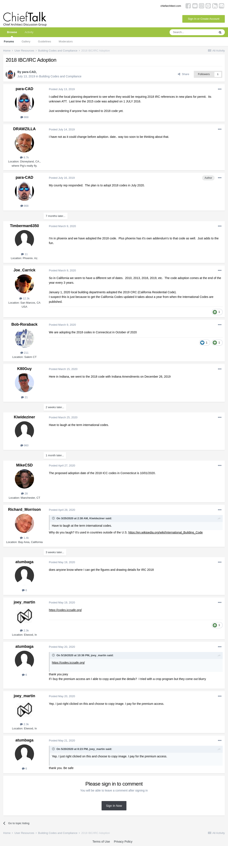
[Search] (192, 32)
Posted (62, 89)
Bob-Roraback (24, 324)
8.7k (24, 157)
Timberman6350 (24, 226)
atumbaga (24, 562)
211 (24, 352)
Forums (9, 41)
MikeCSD (24, 465)
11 (24, 254)
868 (24, 117)
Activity (29, 32)
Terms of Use (101, 841)
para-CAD (29, 72)
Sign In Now (114, 805)
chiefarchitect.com (170, 5)
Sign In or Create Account (203, 18)
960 (24, 445)
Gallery (26, 41)
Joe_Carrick (24, 270)
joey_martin (24, 602)
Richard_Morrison (24, 509)
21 (24, 397)
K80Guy (24, 369)
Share (183, 74)
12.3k (24, 298)
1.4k (24, 537)
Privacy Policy (123, 841)
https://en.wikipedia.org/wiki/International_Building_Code (165, 532)
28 (24, 493)
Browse (12, 34)
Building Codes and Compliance (60, 76)
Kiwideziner (24, 417)
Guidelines (44, 41)
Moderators (66, 41)
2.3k (24, 630)
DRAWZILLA (24, 129)
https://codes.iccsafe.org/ (65, 610)
